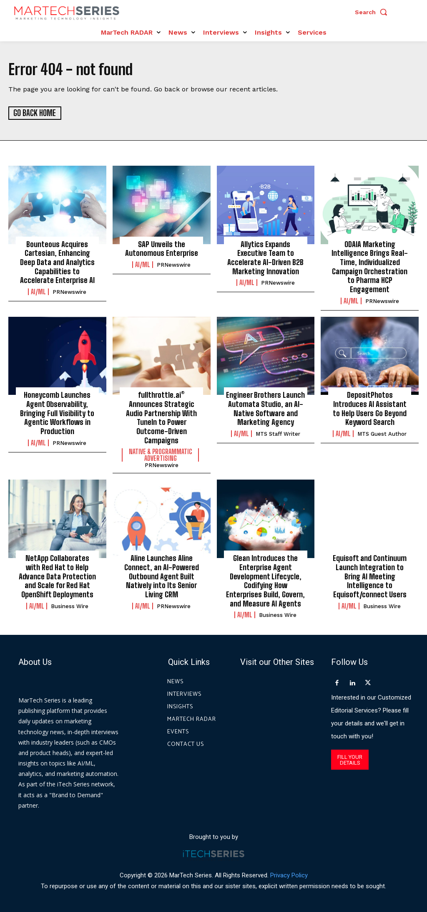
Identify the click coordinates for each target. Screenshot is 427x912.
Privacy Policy (289, 874)
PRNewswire (69, 291)
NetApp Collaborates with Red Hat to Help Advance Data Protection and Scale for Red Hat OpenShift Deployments (57, 575)
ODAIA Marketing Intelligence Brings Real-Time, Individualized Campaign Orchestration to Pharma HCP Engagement (370, 266)
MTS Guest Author (382, 433)
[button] (373, 12)
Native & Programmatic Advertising (160, 454)
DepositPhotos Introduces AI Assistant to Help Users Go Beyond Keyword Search (369, 408)
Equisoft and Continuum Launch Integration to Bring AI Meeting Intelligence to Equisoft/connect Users (370, 575)
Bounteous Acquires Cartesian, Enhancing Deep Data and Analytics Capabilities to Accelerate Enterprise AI (57, 261)
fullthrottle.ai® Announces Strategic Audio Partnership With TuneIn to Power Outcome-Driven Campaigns (161, 417)
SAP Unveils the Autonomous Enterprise (162, 248)
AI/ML (38, 291)
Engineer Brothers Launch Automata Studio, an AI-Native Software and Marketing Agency (265, 408)
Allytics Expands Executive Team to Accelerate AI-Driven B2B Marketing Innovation (265, 257)
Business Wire (69, 605)
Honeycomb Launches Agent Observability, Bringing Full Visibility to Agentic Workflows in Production (57, 412)
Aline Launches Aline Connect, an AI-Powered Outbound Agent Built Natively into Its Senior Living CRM (161, 575)
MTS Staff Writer (278, 433)
